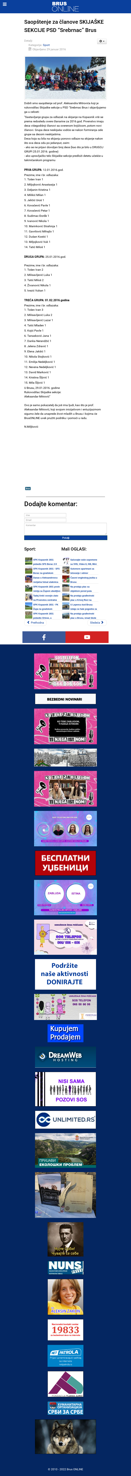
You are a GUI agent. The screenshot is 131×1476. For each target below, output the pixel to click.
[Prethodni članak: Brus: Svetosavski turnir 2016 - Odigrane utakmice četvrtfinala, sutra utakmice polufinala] (35, 622)
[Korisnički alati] (102, 41)
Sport (46, 45)
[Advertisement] (65, 455)
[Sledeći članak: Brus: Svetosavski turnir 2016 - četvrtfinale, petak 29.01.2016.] (97, 622)
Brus (28, 488)
